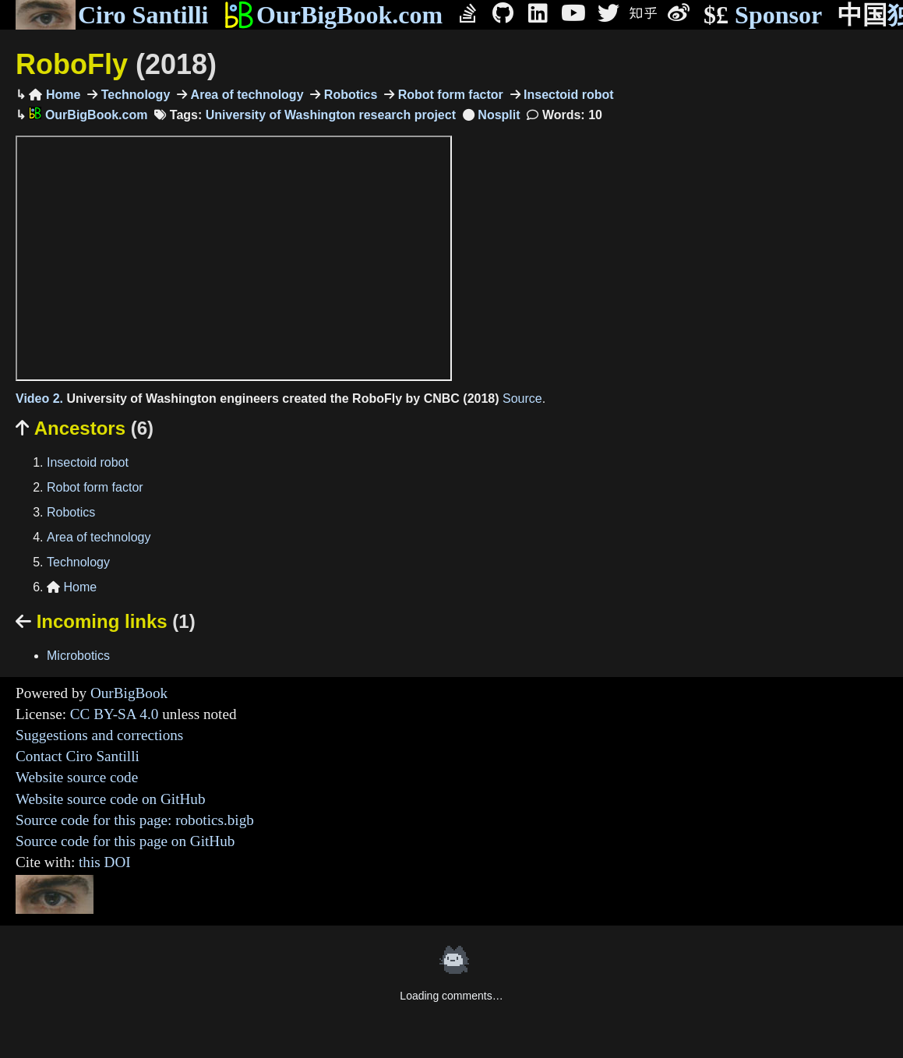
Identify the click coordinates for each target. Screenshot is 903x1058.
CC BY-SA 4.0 (114, 714)
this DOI (105, 862)
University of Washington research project (331, 115)
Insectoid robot (567, 94)
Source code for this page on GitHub (125, 841)
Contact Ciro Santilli (77, 756)
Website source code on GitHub (111, 799)
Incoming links (106, 621)
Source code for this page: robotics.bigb (135, 820)
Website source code (77, 777)
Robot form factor (448, 94)
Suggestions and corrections (99, 735)
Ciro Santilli (112, 15)
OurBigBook (129, 693)
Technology (133, 94)
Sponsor (763, 15)
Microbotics (78, 655)
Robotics (348, 94)
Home (54, 94)
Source (522, 398)
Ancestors (84, 428)
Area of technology (245, 94)
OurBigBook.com (333, 15)
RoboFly (116, 64)
